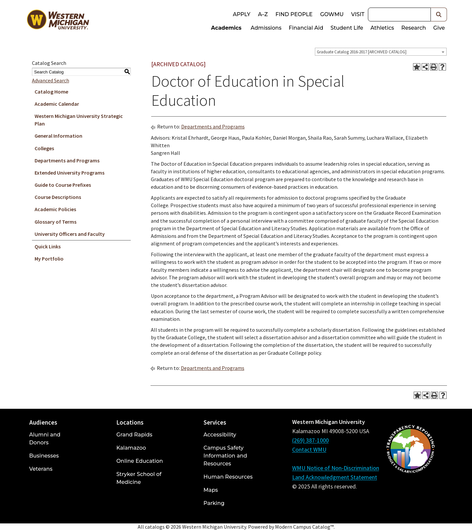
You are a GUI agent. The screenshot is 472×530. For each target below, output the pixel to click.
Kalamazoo (131, 448)
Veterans (41, 469)
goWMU (332, 14)
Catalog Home (51, 91)
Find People (294, 14)
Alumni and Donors (45, 439)
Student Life (346, 28)
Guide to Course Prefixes (63, 184)
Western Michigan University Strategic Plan (79, 120)
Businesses (44, 456)
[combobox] (381, 52)
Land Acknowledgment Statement (334, 477)
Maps (211, 490)
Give (439, 28)
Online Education (139, 461)
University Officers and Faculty (70, 234)
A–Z (263, 14)
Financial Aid (306, 28)
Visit (357, 14)
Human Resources (228, 477)
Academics (226, 28)
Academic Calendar (57, 103)
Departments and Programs (67, 160)
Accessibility (220, 435)
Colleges (44, 148)
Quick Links (48, 246)
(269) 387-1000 (310, 440)
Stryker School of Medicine (138, 478)
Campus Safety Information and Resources (225, 456)
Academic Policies (55, 209)
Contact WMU (309, 449)
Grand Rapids (134, 435)
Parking (214, 503)
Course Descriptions (58, 197)
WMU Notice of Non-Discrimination (335, 468)
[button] (439, 14)
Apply (241, 14)
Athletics (382, 28)
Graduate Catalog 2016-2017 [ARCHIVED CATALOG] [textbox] (361, 52)
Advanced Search (50, 80)
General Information (58, 135)
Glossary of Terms (55, 221)
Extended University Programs (69, 172)
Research (413, 28)
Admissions (266, 28)
